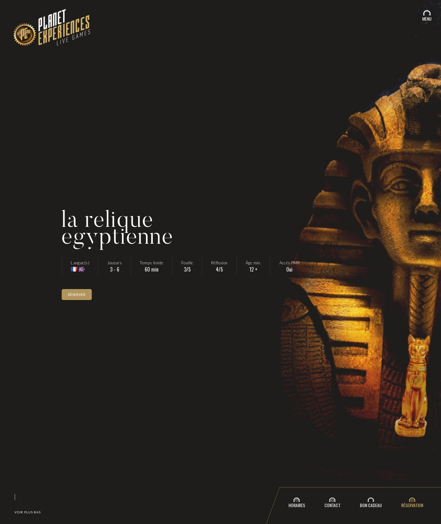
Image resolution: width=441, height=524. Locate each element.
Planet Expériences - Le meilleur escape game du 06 (51, 32)
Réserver (77, 294)
